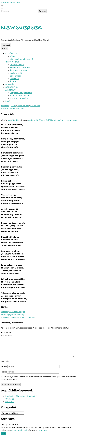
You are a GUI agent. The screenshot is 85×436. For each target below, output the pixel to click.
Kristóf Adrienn (14, 120)
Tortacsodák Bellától (19, 98)
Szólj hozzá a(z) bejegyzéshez (65, 120)
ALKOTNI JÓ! (10, 90)
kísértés (12, 311)
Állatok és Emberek (18, 70)
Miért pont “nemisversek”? (21, 59)
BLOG (7, 101)
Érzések (13, 81)
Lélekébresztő (16, 73)
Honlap (4, 372)
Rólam (12, 56)
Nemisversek (18, 108)
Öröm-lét (9, 399)
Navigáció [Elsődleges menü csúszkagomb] (6, 45)
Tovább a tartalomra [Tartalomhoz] (10, 2)
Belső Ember (15, 76)
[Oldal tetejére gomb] (3, 433)
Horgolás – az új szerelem (21, 92)
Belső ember (6, 108)
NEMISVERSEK (21, 28)
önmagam (20, 311)
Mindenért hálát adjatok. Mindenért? (21, 396)
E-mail (4, 366)
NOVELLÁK (9, 84)
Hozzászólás (6, 332)
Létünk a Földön (17, 64)
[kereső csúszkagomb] (2, 8)
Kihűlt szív (9, 401)
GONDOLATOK (11, 87)
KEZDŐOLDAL (11, 53)
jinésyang (5, 311)
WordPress (42, 430)
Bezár (4, 48)
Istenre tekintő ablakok (20, 67)
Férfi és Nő (14, 78)
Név (3, 361)
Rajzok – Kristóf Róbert (20, 95)
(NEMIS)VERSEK (12, 62)
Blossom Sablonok (19, 430)
